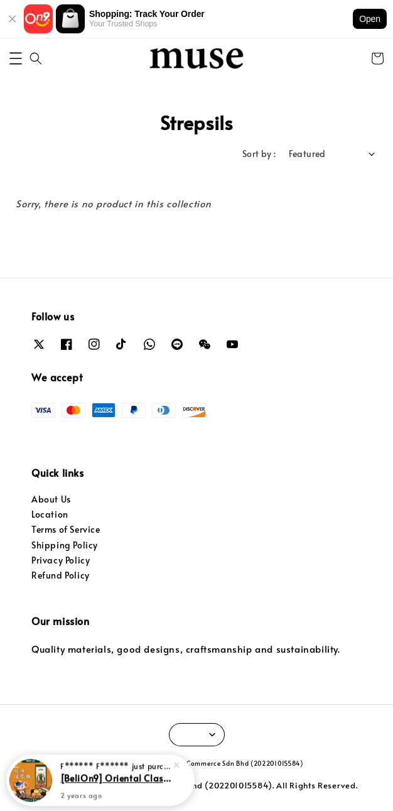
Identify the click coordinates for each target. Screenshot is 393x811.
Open (369, 19)
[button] (16, 58)
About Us (51, 499)
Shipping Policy (64, 545)
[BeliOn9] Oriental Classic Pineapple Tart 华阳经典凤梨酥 (115, 776)
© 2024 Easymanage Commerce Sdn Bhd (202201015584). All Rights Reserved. (197, 785)
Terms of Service (65, 529)
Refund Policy (60, 575)
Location (49, 514)
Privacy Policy (60, 560)
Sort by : (259, 154)
